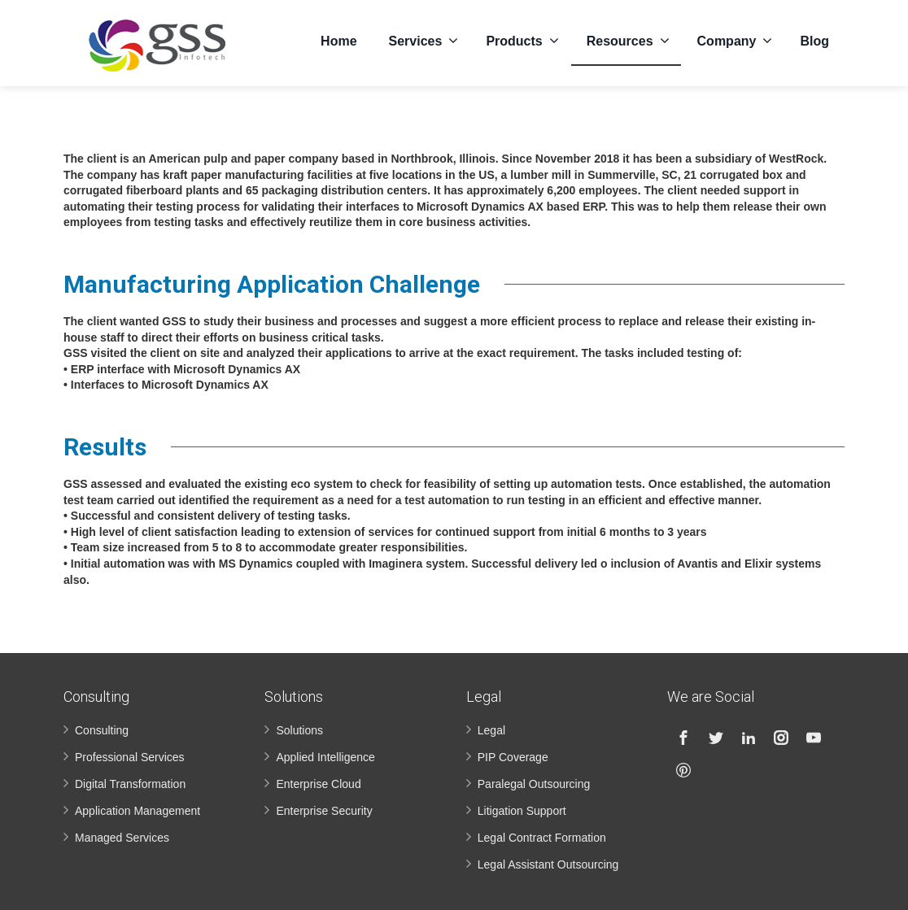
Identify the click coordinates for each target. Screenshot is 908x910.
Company (735, 40)
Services (424, 40)
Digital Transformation (130, 783)
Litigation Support (522, 810)
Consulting (102, 730)
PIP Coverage (513, 757)
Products (522, 40)
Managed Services (122, 837)
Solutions (299, 730)
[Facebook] (683, 737)
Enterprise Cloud (318, 783)
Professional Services (130, 757)
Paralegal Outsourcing (534, 783)
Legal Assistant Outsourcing (548, 864)
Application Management (137, 810)
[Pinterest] (683, 770)
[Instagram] (781, 737)
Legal (491, 730)
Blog (814, 41)
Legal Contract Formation (542, 837)
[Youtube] (813, 737)
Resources (628, 40)
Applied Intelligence (325, 757)
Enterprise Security (324, 810)
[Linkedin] (748, 737)
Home (338, 41)
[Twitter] (716, 737)
